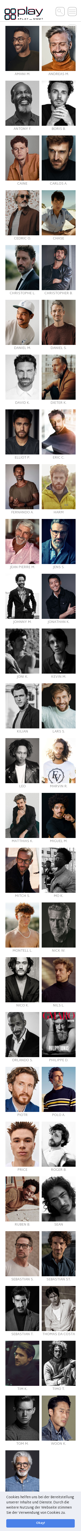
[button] (67, 1513)
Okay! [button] (40, 1523)
